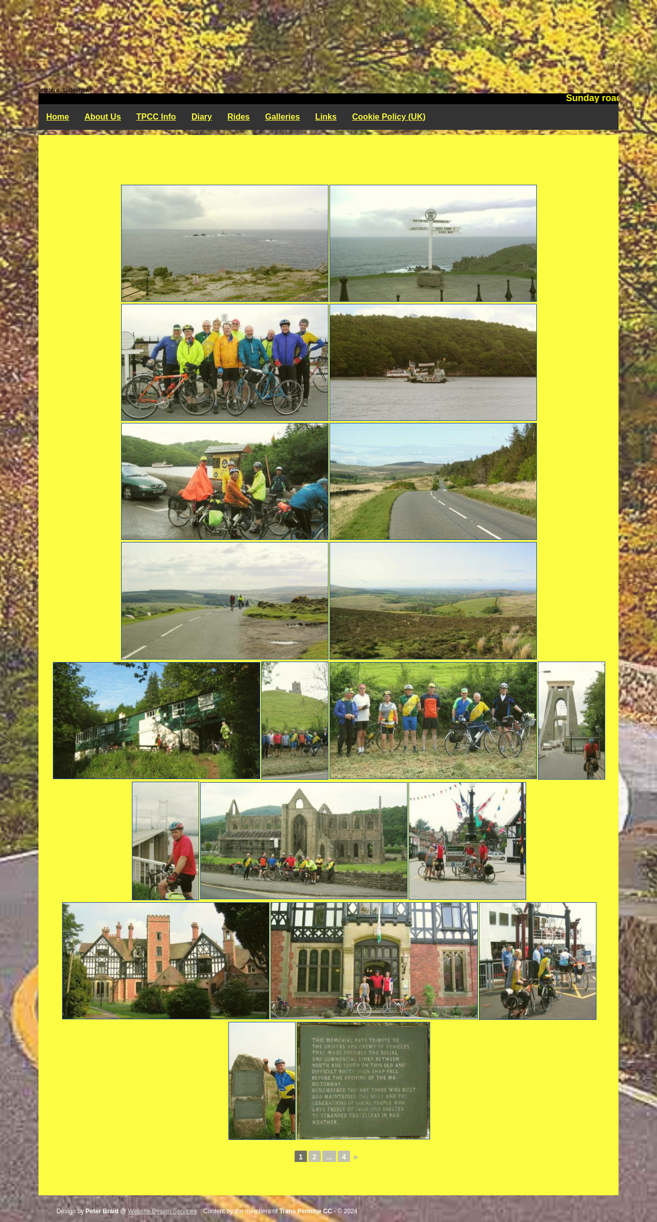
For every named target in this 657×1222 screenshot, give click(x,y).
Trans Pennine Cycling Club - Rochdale (328, 43)
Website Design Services (162, 1211)
